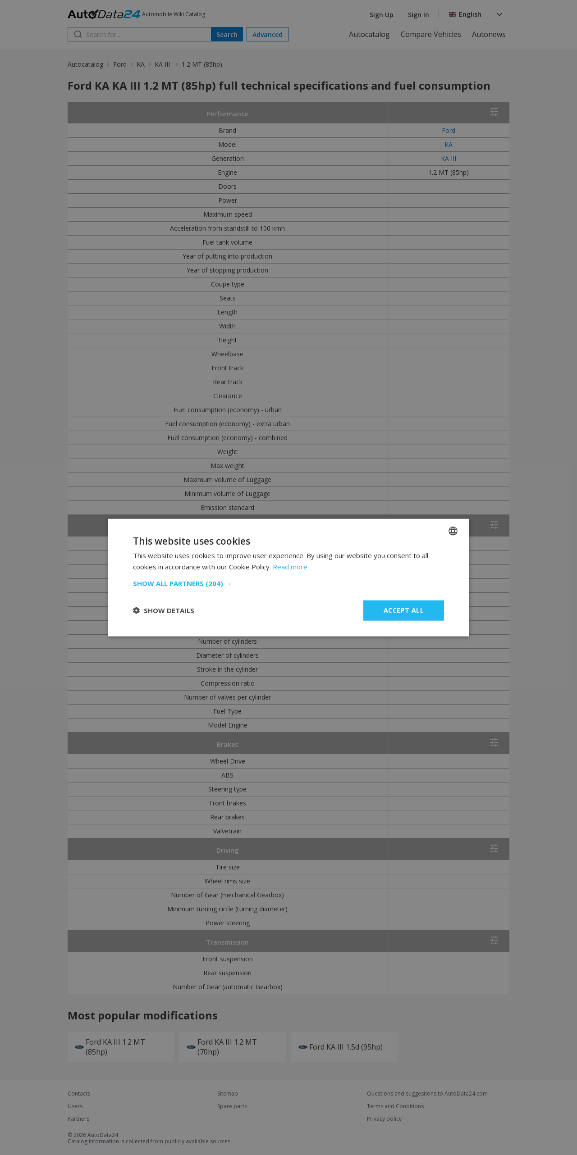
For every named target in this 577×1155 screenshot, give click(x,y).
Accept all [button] (404, 610)
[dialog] (288, 577)
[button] (288, 583)
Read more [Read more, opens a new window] (290, 566)
